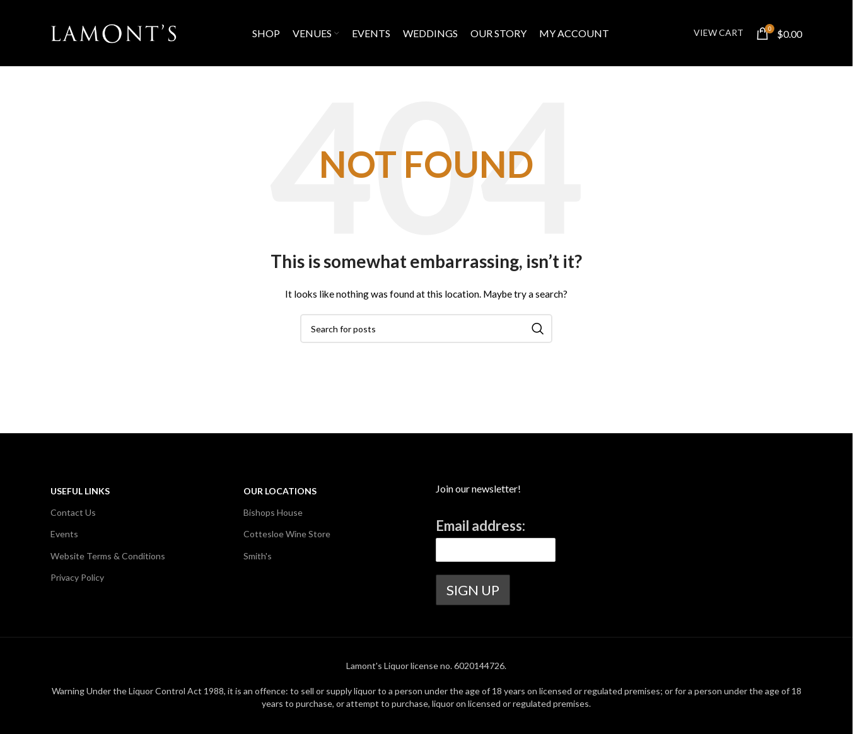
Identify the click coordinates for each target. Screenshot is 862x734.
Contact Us (73, 512)
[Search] (426, 328)
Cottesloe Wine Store (286, 533)
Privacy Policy (77, 577)
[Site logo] (113, 31)
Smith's (257, 555)
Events (64, 533)
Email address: (480, 525)
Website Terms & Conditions (107, 555)
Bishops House (273, 512)
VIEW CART (718, 32)
